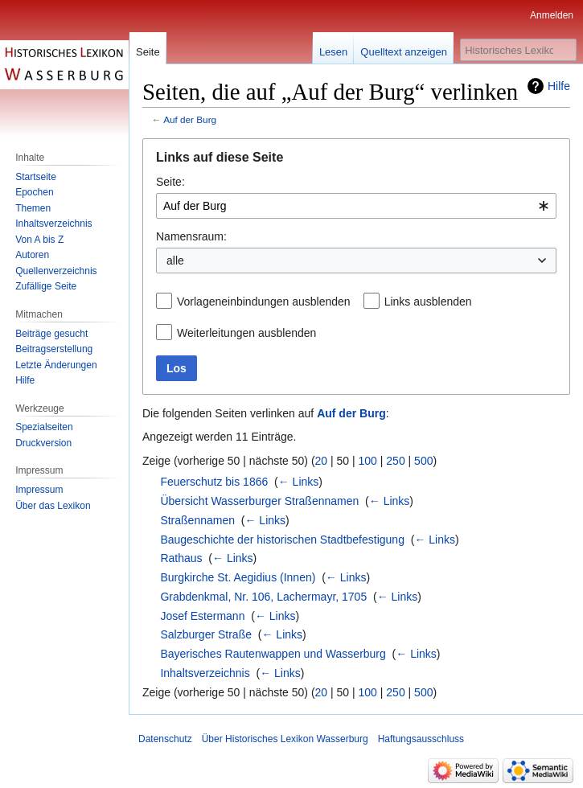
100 (368, 460)
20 (321, 460)
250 (395, 460)
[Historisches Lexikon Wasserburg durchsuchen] (518, 50)
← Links (298, 481)
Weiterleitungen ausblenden (246, 332)
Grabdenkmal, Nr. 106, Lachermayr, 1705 (263, 596)
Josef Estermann (202, 615)
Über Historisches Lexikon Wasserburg (285, 739)
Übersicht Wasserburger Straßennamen (259, 501)
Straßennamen (197, 520)
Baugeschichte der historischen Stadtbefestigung (282, 539)
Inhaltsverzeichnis (204, 673)
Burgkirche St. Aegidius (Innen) (237, 577)
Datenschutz (165, 739)
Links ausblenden (428, 301)
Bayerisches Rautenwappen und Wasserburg (272, 653)
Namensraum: (191, 236)
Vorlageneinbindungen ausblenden (264, 301)
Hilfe (559, 86)
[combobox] (356, 206)
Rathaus (181, 558)
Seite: (170, 181)
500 (423, 460)
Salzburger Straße (206, 634)
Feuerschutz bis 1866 (214, 481)
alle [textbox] (175, 260)
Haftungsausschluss (421, 739)
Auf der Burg (189, 119)
